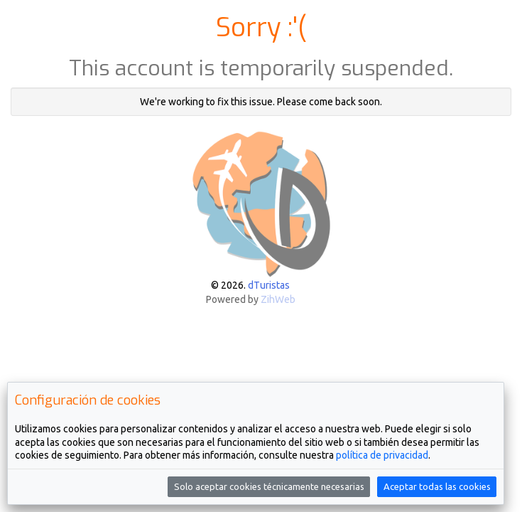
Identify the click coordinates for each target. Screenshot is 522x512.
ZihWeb (278, 299)
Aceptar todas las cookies (437, 486)
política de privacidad (382, 455)
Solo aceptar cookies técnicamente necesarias (269, 486)
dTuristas (269, 285)
